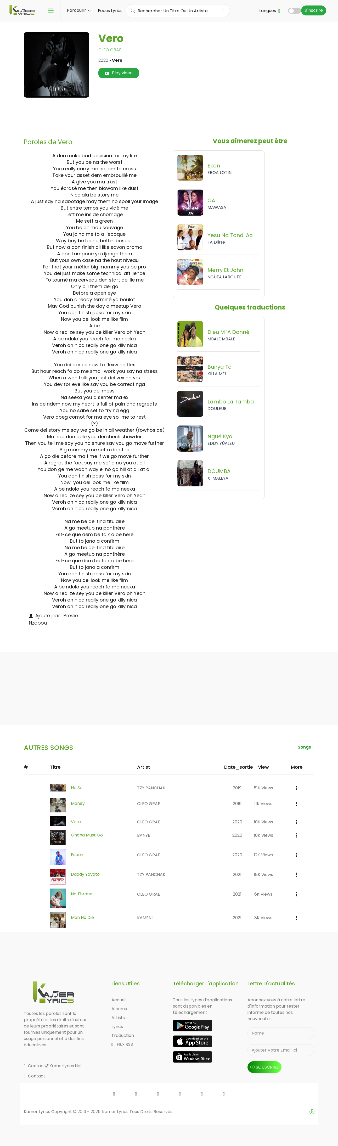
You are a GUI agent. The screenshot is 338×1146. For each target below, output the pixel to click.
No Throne (81, 895)
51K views (263, 788)
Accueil (118, 1000)
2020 (237, 822)
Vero (76, 822)
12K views (263, 855)
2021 (237, 875)
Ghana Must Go (87, 836)
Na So (76, 788)
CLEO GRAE (109, 50)
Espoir (77, 855)
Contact (34, 1077)
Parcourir (79, 10)
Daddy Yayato (85, 875)
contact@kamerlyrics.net (53, 1066)
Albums (119, 1009)
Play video (119, 73)
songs (303, 747)
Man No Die (82, 918)
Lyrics (117, 1027)
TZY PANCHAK (151, 788)
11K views (263, 804)
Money (78, 804)
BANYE (143, 836)
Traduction (122, 1036)
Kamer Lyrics (115, 1112)
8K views (263, 918)
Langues (269, 11)
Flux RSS (122, 1045)
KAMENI (145, 918)
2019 (237, 788)
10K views (263, 822)
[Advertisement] (169, 118)
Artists (118, 1018)
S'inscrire (314, 10)
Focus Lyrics (110, 11)
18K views (263, 875)
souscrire (264, 1068)
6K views (263, 895)
